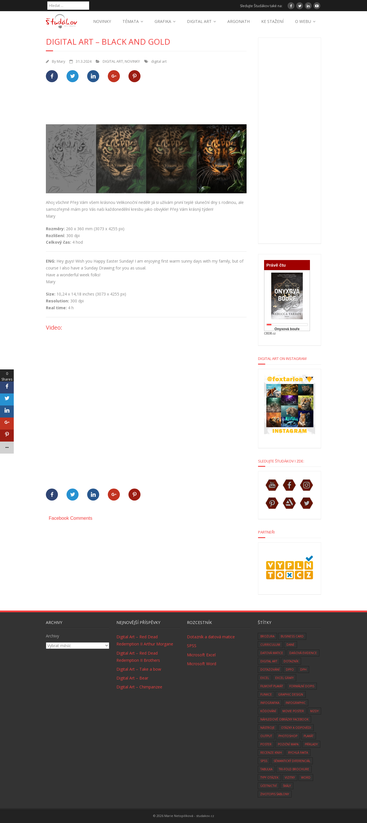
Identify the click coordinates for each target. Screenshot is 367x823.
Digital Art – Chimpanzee (139, 687)
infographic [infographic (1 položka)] (296, 703)
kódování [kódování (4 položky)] (268, 711)
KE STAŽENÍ (272, 21)
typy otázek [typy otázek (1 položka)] (269, 777)
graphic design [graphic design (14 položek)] (290, 694)
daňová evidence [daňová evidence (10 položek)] (303, 653)
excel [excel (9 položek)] (264, 678)
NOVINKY (102, 21)
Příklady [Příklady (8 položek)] (311, 744)
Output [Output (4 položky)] (266, 736)
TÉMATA (130, 21)
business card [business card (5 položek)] (292, 636)
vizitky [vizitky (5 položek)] (290, 777)
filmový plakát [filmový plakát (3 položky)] (271, 686)
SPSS (191, 645)
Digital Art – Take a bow (138, 669)
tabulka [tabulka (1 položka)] (266, 769)
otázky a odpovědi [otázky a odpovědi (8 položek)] (296, 728)
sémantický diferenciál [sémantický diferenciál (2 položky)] (292, 761)
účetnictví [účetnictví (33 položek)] (268, 786)
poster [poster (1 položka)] (266, 744)
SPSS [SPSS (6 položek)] (263, 761)
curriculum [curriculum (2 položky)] (270, 645)
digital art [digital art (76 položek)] (268, 661)
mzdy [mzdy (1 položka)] (314, 711)
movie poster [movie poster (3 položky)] (293, 711)
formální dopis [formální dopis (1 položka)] (301, 686)
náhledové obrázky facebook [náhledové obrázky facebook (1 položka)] (284, 719)
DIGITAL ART (199, 21)
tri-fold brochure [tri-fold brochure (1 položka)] (294, 769)
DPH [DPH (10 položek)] (303, 670)
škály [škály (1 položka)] (287, 786)
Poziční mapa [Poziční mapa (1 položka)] (288, 744)
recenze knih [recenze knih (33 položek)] (271, 753)
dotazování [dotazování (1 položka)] (270, 670)
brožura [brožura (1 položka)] (267, 636)
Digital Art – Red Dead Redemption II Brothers (138, 656)
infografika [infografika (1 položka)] (269, 703)
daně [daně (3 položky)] (290, 645)
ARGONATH (238, 21)
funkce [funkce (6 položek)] (266, 694)
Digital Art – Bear (132, 678)
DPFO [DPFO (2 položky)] (290, 670)
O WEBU (303, 21)
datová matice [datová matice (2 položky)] (271, 653)
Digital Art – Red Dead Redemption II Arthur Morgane (144, 640)
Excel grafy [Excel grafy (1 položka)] (284, 678)
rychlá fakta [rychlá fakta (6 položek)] (298, 753)
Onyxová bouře (286, 329)
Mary (61, 61)
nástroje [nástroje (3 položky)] (267, 728)
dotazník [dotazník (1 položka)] (291, 661)
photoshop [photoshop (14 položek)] (287, 736)
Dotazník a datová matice (211, 636)
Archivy (52, 636)
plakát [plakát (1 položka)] (308, 736)
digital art (159, 61)
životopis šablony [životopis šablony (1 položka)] (274, 794)
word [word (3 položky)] (306, 777)
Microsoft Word (201, 663)
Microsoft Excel (201, 654)
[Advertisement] (150, 106)
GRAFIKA (163, 21)
